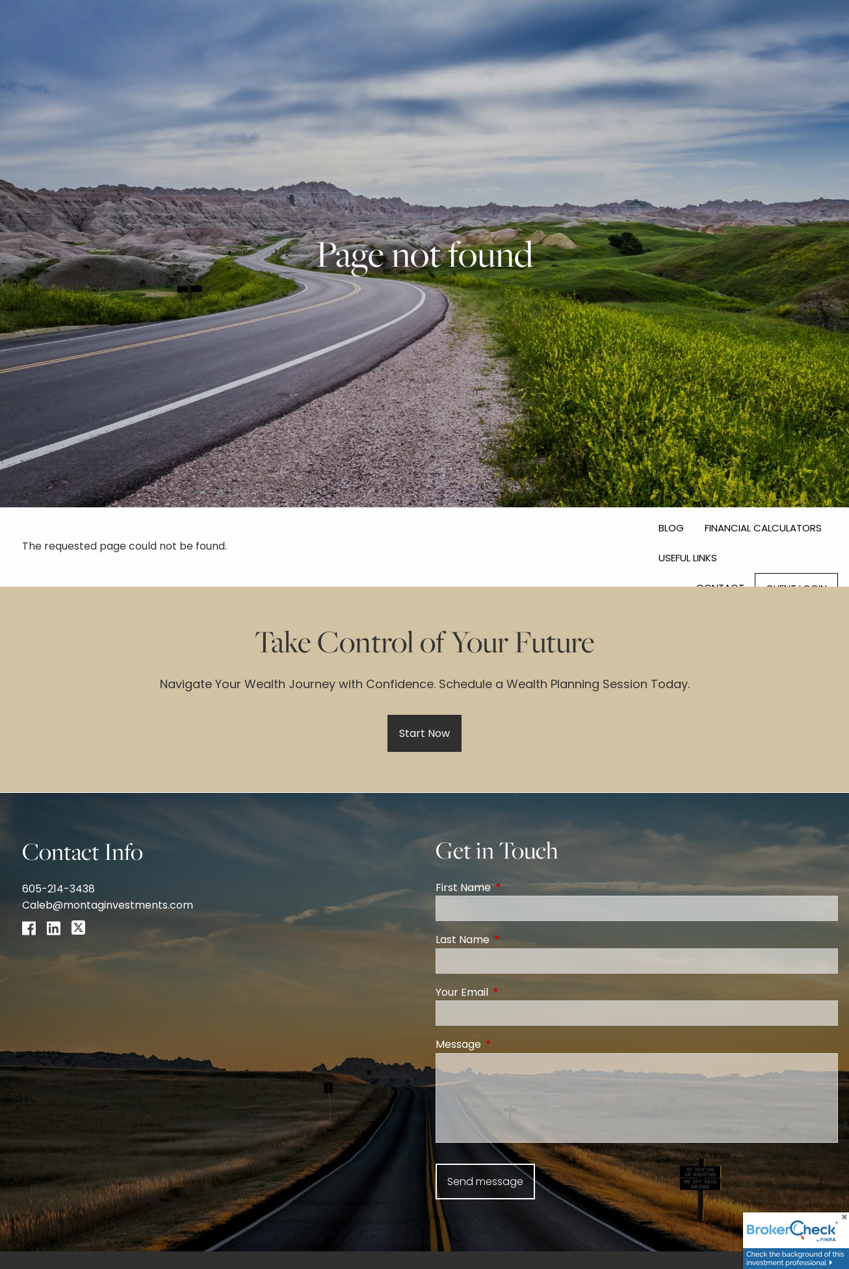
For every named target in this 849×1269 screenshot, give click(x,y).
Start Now (424, 733)
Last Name (515, 939)
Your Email (514, 992)
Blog (671, 528)
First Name (515, 887)
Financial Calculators (763, 528)
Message (510, 1044)
